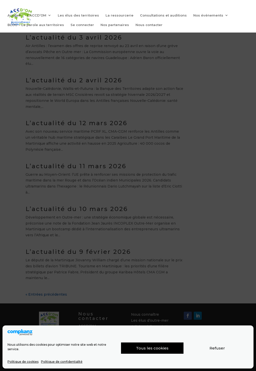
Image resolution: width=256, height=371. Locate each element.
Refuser (217, 348)
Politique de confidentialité (61, 361)
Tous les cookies (152, 348)
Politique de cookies (23, 361)
